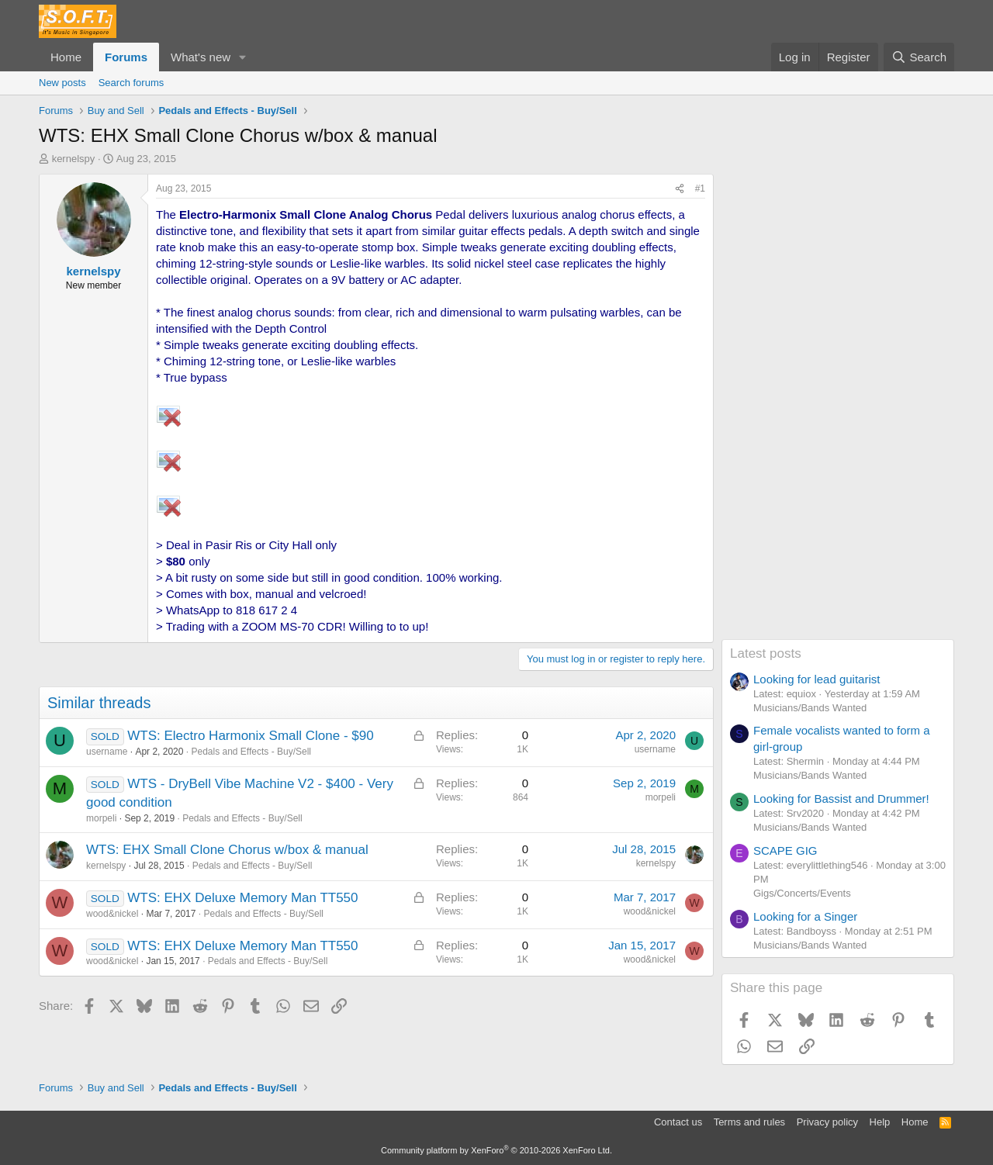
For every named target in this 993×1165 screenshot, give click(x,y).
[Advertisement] (837, 406)
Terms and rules (749, 1122)
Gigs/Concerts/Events (802, 893)
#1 (700, 188)
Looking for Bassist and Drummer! (841, 798)
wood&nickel (112, 913)
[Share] (679, 189)
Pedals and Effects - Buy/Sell (251, 751)
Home (65, 57)
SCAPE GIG (785, 850)
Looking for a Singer (805, 916)
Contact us (678, 1122)
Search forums (131, 82)
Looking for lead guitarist (816, 679)
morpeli (101, 818)
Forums (126, 57)
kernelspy (73, 158)
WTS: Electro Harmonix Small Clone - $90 (250, 735)
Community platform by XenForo (496, 1150)
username (106, 751)
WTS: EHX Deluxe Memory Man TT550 (242, 897)
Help (880, 1122)
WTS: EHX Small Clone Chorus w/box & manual (227, 849)
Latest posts (765, 653)
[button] (243, 57)
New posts (62, 82)
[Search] (919, 57)
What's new (200, 57)
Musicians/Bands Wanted (810, 708)
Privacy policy (827, 1122)
